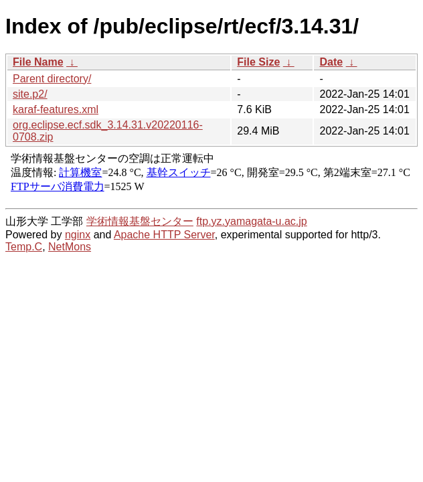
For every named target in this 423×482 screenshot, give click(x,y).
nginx (77, 234)
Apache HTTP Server (164, 234)
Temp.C (23, 246)
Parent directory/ (52, 78)
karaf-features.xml (55, 109)
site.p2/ (30, 94)
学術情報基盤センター (139, 221)
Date (331, 62)
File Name (38, 62)
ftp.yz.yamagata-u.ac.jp (251, 221)
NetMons (69, 246)
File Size (258, 62)
